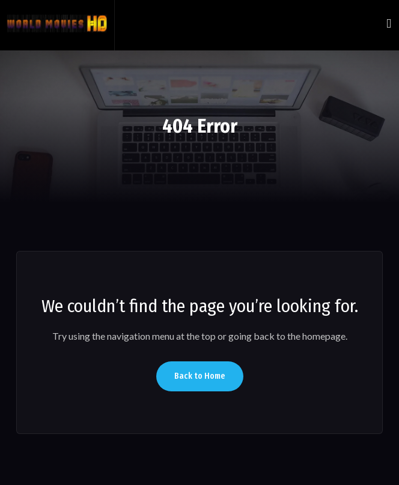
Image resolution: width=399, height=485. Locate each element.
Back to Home (199, 376)
